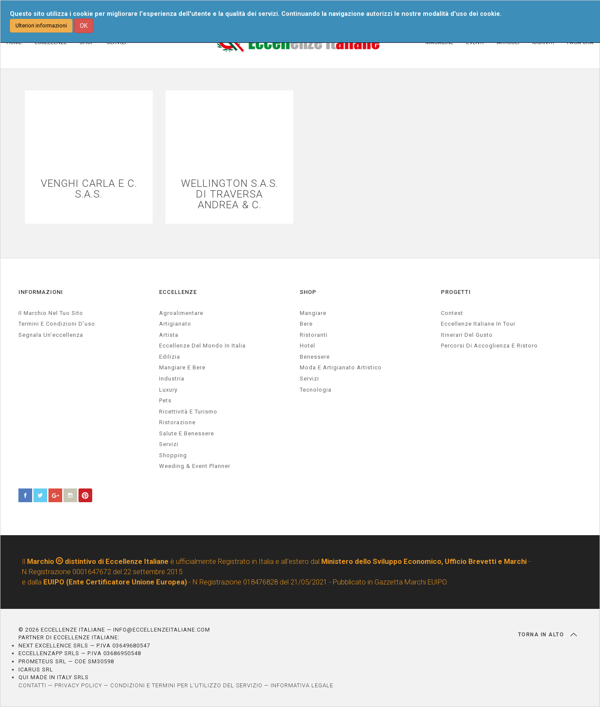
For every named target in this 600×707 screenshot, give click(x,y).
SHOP (308, 292)
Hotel (307, 345)
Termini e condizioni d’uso (56, 324)
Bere (306, 324)
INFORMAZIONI (40, 292)
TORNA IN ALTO (547, 635)
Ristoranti (314, 335)
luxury (168, 389)
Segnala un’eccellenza (50, 335)
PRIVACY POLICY (78, 685)
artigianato (175, 324)
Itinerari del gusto (467, 335)
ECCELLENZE (178, 292)
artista (168, 335)
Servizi (309, 378)
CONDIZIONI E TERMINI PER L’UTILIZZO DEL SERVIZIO (186, 685)
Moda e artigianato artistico (341, 367)
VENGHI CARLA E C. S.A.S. (89, 189)
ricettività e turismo (188, 411)
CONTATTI (32, 685)
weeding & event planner (194, 466)
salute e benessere (186, 433)
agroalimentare (181, 313)
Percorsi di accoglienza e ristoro (489, 345)
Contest (452, 313)
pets (165, 400)
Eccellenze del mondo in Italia (202, 345)
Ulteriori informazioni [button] (41, 25)
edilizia (169, 357)
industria (171, 378)
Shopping (173, 455)
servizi (168, 444)
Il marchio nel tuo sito (50, 313)
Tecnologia (316, 389)
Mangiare (313, 313)
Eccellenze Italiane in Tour (478, 324)
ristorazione (177, 422)
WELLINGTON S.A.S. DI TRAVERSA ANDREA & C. (229, 194)
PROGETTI (456, 292)
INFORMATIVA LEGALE (302, 685)
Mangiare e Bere (182, 367)
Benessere (315, 357)
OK (83, 25)
